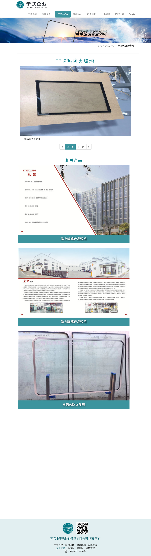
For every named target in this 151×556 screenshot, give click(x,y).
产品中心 (63, 14)
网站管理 (90, 548)
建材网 (80, 548)
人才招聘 (108, 14)
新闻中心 (78, 14)
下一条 (81, 155)
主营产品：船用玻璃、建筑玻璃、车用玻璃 (75, 545)
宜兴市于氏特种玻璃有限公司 (31, 6)
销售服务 (93, 14)
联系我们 (124, 14)
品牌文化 (47, 14)
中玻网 (71, 548)
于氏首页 (32, 14)
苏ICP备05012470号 (75, 551)
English (141, 14)
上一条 (70, 155)
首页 (99, 45)
